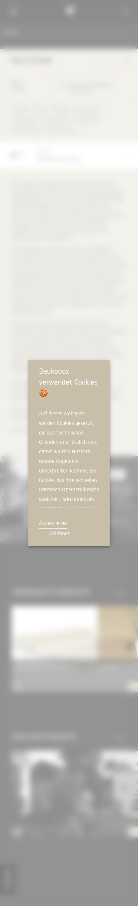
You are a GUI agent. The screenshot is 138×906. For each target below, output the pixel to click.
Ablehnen (60, 533)
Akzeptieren (53, 523)
